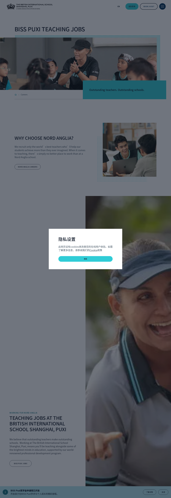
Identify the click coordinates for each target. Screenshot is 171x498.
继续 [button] (85, 259)
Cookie (93, 250)
